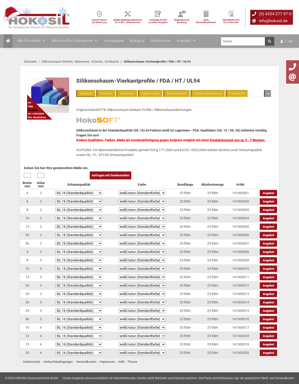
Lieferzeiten (127, 93)
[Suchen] (243, 41)
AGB (121, 361)
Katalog (137, 41)
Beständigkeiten (177, 93)
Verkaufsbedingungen (58, 361)
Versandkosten (86, 361)
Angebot (268, 193)
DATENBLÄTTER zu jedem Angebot (157, 21)
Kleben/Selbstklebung (208, 93)
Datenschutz (31, 361)
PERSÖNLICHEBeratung (181, 21)
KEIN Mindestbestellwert (206, 21)
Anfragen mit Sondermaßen (110, 175)
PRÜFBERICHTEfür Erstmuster (231, 21)
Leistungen (113, 41)
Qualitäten (106, 93)
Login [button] (286, 41)
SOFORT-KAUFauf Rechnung (99, 21)
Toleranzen (259, 93)
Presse (132, 361)
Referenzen (160, 41)
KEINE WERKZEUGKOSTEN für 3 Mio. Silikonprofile (128, 21)
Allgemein (86, 93)
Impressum (107, 361)
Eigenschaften (151, 93)
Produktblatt (237, 93)
